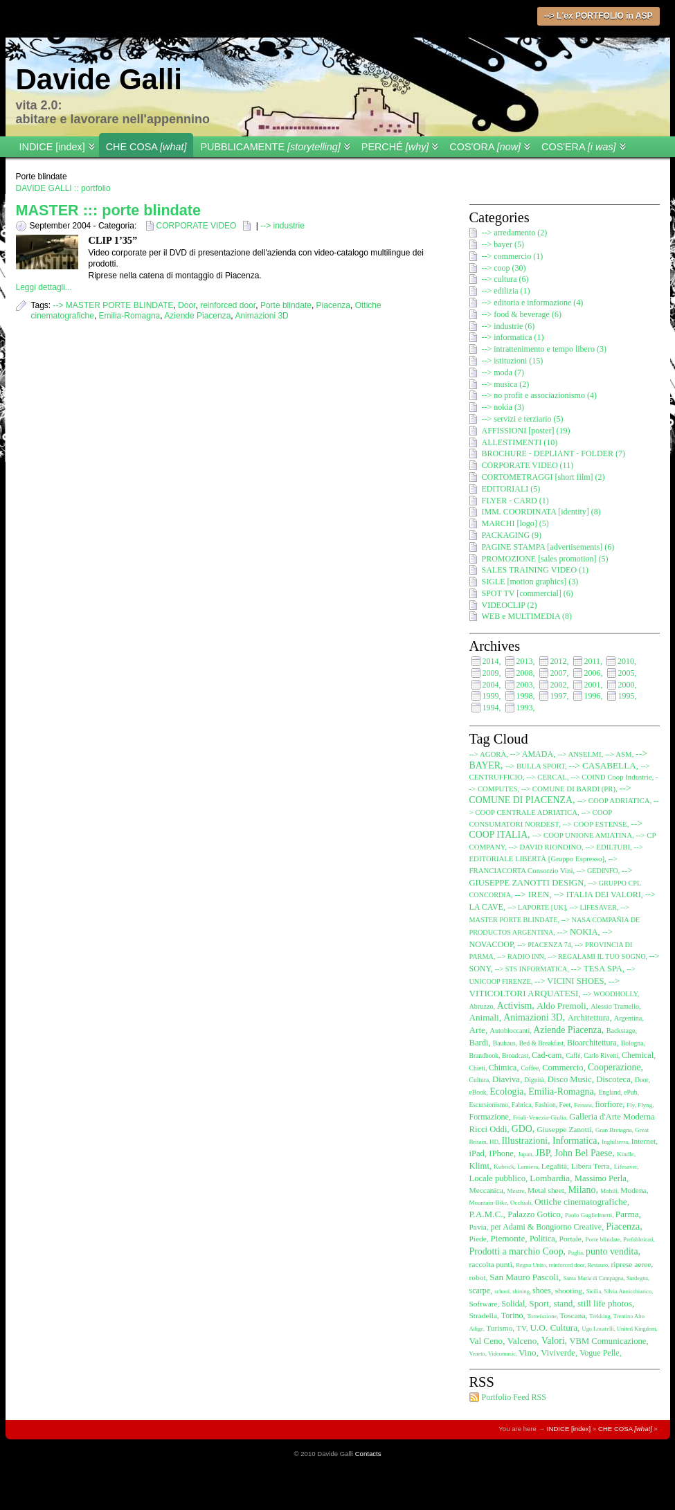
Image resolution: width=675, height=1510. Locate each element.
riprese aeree (631, 1264)
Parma (627, 1214)
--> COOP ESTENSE (594, 824)
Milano (582, 1190)
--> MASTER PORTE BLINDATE (113, 305)
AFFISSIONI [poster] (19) (526, 430)
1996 (592, 696)
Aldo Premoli (561, 1005)
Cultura (479, 1080)
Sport (539, 1303)
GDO (522, 1129)
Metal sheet (546, 1190)
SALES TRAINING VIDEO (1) (535, 570)
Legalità (554, 1166)
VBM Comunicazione (608, 1341)
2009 (491, 673)
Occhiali (521, 1202)
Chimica (503, 1067)
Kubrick (504, 1166)
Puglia (575, 1253)
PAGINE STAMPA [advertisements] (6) (548, 547)
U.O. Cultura (553, 1327)
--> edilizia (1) (506, 291)
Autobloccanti (510, 1030)
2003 (524, 685)
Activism (514, 1005)
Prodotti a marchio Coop (516, 1251)
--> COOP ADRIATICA (613, 800)
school (502, 1291)
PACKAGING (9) (512, 535)
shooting (568, 1290)
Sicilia (593, 1291)
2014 (491, 661)
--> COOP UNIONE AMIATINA (582, 835)
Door (186, 305)
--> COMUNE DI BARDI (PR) (568, 788)
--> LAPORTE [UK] (536, 907)
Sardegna (637, 1278)
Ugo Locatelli (598, 1329)
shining (521, 1291)
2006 (592, 673)
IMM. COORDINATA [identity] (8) (541, 511)
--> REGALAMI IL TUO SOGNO (597, 956)
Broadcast (515, 1055)
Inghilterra (615, 1141)
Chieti (477, 1068)
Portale (570, 1238)
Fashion (544, 1104)
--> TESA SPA (596, 968)
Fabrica (522, 1104)
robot (477, 1277)
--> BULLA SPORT (535, 766)
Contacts (368, 1453)
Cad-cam (546, 1055)
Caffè (573, 1055)
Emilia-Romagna (130, 316)
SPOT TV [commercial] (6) (527, 593)
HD (493, 1141)
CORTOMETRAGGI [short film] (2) (543, 477)
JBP (542, 1153)
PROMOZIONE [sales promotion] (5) (545, 559)
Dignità (534, 1080)
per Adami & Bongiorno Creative (546, 1227)
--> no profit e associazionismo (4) (539, 395)
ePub (630, 1092)
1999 (491, 696)
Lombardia (550, 1178)
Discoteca (613, 1079)
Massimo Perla (601, 1178)
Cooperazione (614, 1067)
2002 (558, 685)
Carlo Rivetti (601, 1055)
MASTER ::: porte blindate (108, 210)
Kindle (625, 1154)
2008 (524, 673)
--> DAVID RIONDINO (545, 847)
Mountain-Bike (488, 1202)
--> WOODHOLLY (610, 994)
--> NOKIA (577, 932)
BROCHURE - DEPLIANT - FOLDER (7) (553, 453)
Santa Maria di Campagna (593, 1278)
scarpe (480, 1290)
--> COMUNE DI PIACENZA (550, 794)
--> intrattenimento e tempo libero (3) (544, 349)
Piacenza (333, 305)
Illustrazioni (525, 1140)
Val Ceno (486, 1341)
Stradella (483, 1315)
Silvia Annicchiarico (627, 1291)
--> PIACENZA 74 (544, 945)
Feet (565, 1104)
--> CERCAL (546, 777)
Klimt (479, 1166)
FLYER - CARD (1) (515, 500)
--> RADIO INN (520, 956)
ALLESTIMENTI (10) (520, 442)
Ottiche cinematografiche (580, 1201)
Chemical (638, 1055)
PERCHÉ (395, 146)
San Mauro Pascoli (524, 1277)
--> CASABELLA (602, 765)
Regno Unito (531, 1265)
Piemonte (508, 1238)
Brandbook (484, 1055)
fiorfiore (608, 1104)
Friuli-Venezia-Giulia (539, 1117)
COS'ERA (578, 146)
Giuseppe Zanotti (564, 1129)
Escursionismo (489, 1104)
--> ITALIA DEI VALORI (597, 894)
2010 (626, 661)
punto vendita (612, 1251)
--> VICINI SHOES (569, 981)
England (609, 1092)
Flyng (645, 1105)
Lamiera (527, 1166)
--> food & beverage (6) (521, 314)
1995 (626, 696)
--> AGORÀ (488, 754)
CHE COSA (146, 146)
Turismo (499, 1328)
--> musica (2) (506, 384)
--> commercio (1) (512, 256)
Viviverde (558, 1353)
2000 (626, 685)
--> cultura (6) (505, 279)
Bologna (632, 1043)
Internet (643, 1141)
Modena (633, 1190)
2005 (626, 673)
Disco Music (570, 1079)
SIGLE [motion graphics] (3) (530, 581)
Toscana (572, 1315)
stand (563, 1303)
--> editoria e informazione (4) (533, 302)
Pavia (478, 1227)
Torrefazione (542, 1316)
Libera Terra (590, 1166)
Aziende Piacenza (197, 316)
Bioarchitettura (592, 1043)
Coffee (530, 1068)
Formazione (489, 1117)
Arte (477, 1030)
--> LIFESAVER (593, 907)
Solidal (513, 1304)
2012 (558, 661)
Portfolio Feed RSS (514, 1397)
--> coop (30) (504, 268)
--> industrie (282, 226)
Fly (630, 1105)
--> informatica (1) (513, 337)
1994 (491, 707)
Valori (553, 1341)
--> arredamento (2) (515, 232)
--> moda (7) (503, 372)
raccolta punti (490, 1264)
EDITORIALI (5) (511, 489)
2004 (491, 685)
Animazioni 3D (261, 316)
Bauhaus (504, 1043)
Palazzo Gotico (534, 1214)
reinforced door (227, 305)
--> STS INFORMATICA (531, 969)
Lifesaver (626, 1166)
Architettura (589, 1018)
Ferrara (583, 1105)
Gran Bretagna (613, 1129)
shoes (541, 1290)
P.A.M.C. (486, 1214)
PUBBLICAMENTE (270, 146)
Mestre (516, 1190)
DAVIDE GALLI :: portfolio (63, 188)
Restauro (597, 1265)
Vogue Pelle (599, 1353)
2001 (592, 685)
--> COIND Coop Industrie (610, 777)
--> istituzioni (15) (512, 361)
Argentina (628, 1018)
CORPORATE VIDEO (196, 226)
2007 (558, 673)
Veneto (477, 1354)
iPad (477, 1153)
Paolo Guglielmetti (588, 1215)
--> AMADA (531, 754)
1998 (524, 696)
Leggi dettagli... (44, 287)
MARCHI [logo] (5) (515, 523)
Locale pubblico (497, 1178)
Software (483, 1304)
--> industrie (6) (508, 326)
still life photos (604, 1303)
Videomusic (502, 1354)
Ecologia (506, 1091)
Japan (525, 1154)
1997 (558, 696)
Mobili (609, 1190)
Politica (542, 1238)
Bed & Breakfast (541, 1043)
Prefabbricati (638, 1240)
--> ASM (618, 754)
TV (521, 1328)
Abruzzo (481, 1006)
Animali (484, 1017)
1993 (524, 707)
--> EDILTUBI (607, 847)
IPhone (501, 1153)
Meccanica (486, 1190)
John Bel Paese (584, 1153)
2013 (524, 661)
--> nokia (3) (503, 407)
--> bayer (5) (503, 244)
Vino (528, 1352)
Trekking (599, 1316)
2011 (592, 661)
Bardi (479, 1043)
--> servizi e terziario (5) (523, 419)
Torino (512, 1315)
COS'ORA (485, 146)
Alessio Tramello (615, 1006)
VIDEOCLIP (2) (509, 605)
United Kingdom (636, 1329)
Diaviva (506, 1079)
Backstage (621, 1030)
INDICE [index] (52, 146)
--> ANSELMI (579, 754)
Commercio (562, 1067)
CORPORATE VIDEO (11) (528, 465)
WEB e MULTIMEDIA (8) (527, 616)
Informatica (574, 1140)
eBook (478, 1092)
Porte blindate (286, 305)
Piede (478, 1238)
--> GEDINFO (597, 870)
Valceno (522, 1341)
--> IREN (531, 894)
